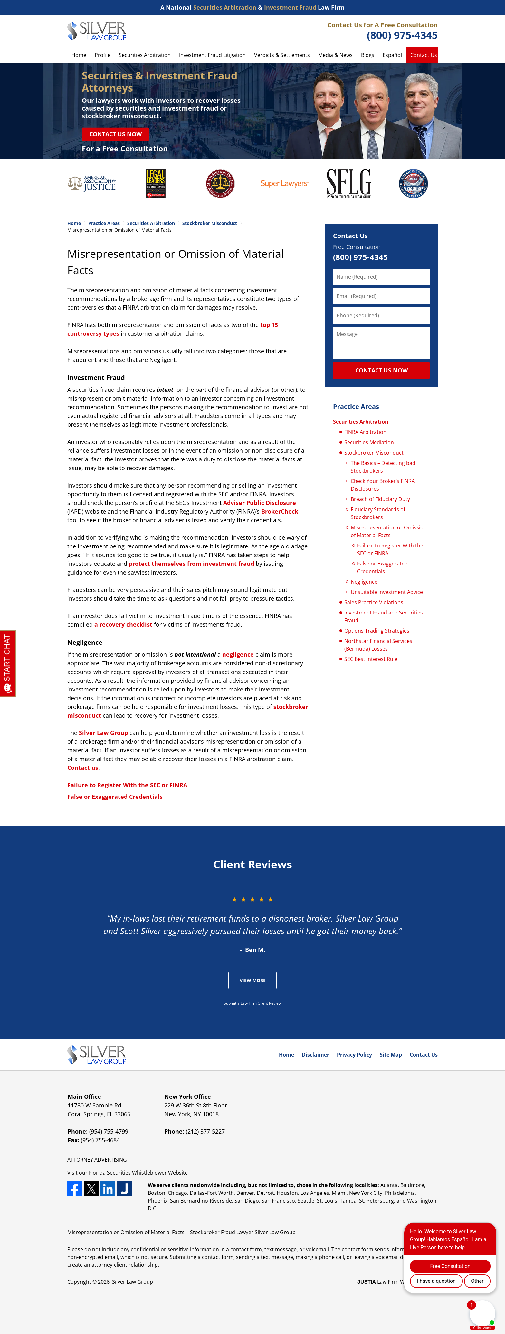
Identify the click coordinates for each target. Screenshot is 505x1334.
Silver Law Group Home (96, 31)
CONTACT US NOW (381, 370)
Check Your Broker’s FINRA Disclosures (383, 485)
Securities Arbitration (145, 55)
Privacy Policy (354, 1054)
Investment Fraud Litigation (212, 55)
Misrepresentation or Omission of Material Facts (389, 531)
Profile (102, 55)
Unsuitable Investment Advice (387, 591)
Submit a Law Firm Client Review (252, 1003)
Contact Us (423, 55)
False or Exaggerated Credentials (115, 796)
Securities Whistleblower (137, 1172)
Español (392, 55)
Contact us (82, 767)
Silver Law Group (103, 733)
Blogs (367, 55)
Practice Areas (356, 406)
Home (78, 55)
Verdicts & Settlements (282, 55)
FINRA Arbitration (365, 432)
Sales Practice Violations (373, 602)
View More (253, 980)
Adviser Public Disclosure (259, 503)
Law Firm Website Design (397, 1281)
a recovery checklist (123, 624)
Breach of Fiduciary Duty (380, 499)
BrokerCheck (279, 511)
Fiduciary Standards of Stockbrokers (378, 513)
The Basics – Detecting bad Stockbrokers (383, 466)
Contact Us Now (115, 134)
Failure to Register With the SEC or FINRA (127, 785)
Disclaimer (315, 1054)
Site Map (391, 1054)
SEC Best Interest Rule (370, 658)
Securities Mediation (369, 442)
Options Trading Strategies (376, 630)
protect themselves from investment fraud (191, 563)
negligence (238, 654)
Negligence (364, 581)
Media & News (335, 55)
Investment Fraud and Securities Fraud (383, 616)
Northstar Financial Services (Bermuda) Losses (378, 644)
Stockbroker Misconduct (374, 452)
